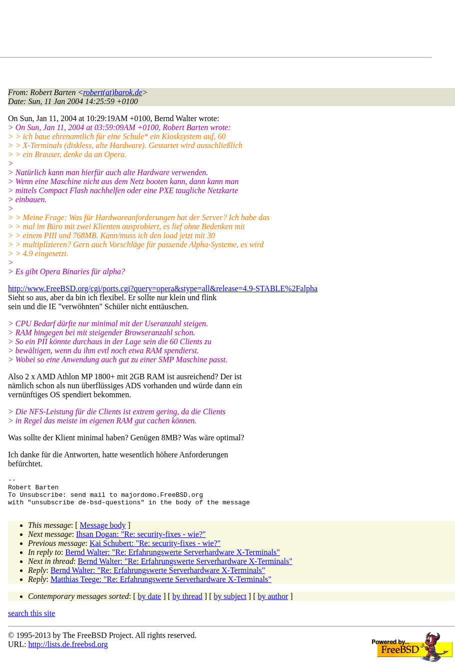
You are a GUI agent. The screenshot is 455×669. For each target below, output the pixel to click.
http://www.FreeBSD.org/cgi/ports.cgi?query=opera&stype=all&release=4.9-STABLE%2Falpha (163, 288)
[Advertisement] (190, 30)
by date (150, 602)
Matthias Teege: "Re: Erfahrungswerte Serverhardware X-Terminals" (161, 585)
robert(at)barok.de (112, 92)
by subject (230, 602)
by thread (187, 602)
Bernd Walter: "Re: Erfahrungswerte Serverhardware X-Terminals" (173, 558)
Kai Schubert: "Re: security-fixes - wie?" (155, 549)
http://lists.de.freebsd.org (68, 650)
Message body (103, 531)
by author (273, 602)
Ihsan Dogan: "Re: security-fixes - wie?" (141, 540)
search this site (31, 619)
